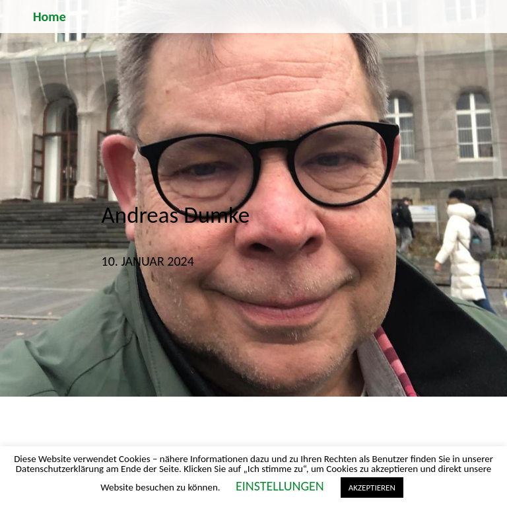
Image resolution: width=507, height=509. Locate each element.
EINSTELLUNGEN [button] (280, 486)
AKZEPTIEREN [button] (372, 487)
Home (49, 16)
